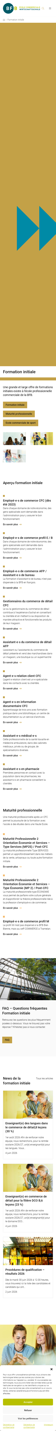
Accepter (28, 1402)
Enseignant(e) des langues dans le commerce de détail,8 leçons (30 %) (26, 1127)
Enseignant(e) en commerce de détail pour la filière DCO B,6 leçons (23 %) (26, 1200)
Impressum (48, 1425)
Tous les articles (44, 1078)
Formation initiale (15, 404)
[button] (51, 1368)
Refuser (28, 1410)
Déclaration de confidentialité (8, 1426)
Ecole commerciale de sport (21, 422)
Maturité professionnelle (19, 413)
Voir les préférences (28, 1418)
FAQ (7, 1039)
